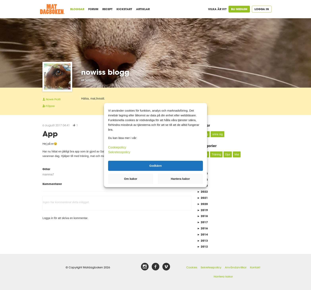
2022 (202, 191)
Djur (227, 154)
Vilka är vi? (217, 9)
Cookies (191, 267)
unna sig (217, 134)
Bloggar (77, 9)
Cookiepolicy (117, 147)
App (50, 133)
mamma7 (48, 174)
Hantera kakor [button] (180, 178)
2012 (202, 246)
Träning (216, 154)
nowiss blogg (105, 72)
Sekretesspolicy (211, 267)
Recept (107, 9)
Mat (236, 154)
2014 (202, 234)
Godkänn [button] (155, 165)
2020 (202, 204)
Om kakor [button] (130, 178)
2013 (202, 240)
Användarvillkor (235, 267)
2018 (202, 216)
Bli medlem (239, 9)
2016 (202, 228)
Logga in (261, 9)
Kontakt (255, 267)
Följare (48, 106)
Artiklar (143, 9)
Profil (51, 99)
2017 (202, 222)
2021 (202, 198)
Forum (93, 9)
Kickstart (124, 9)
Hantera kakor (223, 276)
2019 (202, 210)
